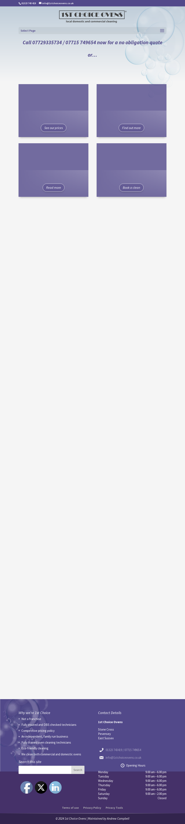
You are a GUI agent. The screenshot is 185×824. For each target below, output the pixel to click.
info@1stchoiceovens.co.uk (123, 758)
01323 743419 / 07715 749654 (123, 750)
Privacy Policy (92, 808)
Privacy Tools (114, 808)
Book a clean (131, 187)
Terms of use (70, 808)
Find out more (131, 128)
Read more (53, 187)
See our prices (53, 128)
